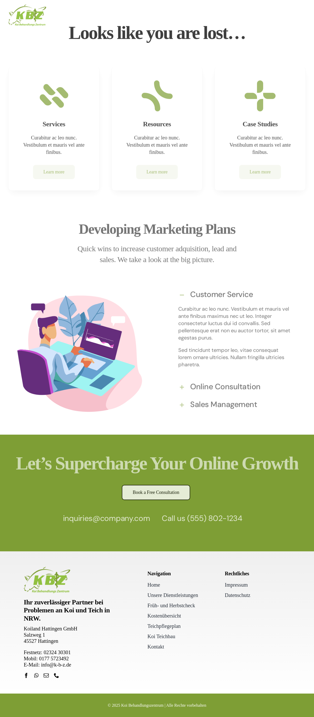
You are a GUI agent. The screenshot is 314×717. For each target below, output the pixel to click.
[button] (234, 293)
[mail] (46, 675)
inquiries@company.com (104, 518)
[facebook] (26, 675)
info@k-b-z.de (56, 665)
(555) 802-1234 (212, 518)
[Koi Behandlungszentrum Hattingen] (27, 6)
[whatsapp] (36, 675)
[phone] (56, 675)
